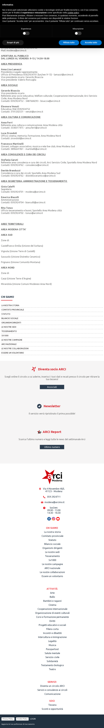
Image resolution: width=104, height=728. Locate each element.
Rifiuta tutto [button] (69, 42)
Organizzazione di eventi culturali (52, 613)
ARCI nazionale (9, 344)
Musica (52, 645)
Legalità (52, 641)
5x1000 (4, 335)
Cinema (52, 605)
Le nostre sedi (8, 327)
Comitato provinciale (12, 310)
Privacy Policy (8, 719)
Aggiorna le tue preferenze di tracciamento (18, 724)
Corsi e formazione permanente (52, 617)
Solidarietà (52, 661)
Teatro (52, 669)
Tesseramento (9, 331)
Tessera (52, 705)
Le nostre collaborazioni (15, 348)
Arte (52, 593)
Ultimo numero (52, 447)
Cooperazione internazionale (52, 609)
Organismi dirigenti (11, 322)
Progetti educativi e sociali (52, 625)
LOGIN (33, 719)
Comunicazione (52, 694)
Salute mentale (52, 653)
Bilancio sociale (9, 318)
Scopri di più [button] (13, 42)
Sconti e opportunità (52, 709)
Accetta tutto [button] (91, 42)
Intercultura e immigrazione (52, 637)
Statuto (5, 314)
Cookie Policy (22, 719)
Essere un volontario (12, 353)
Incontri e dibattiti (52, 633)
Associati (52, 387)
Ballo (52, 597)
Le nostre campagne (11, 340)
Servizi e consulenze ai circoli (52, 690)
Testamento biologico (52, 665)
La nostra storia (10, 305)
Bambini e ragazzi (52, 601)
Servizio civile (52, 657)
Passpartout (52, 649)
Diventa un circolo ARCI (52, 686)
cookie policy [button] (73, 12)
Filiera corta (52, 629)
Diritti (52, 621)
